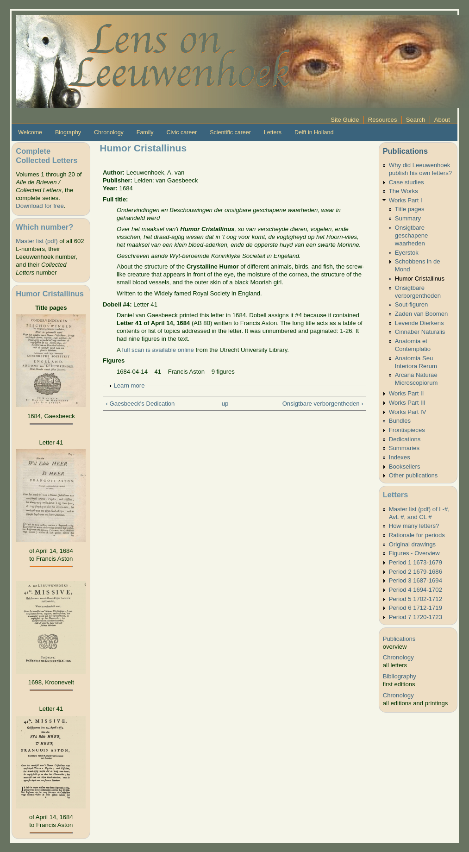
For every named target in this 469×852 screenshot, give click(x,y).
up (225, 403)
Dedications (405, 439)
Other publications (413, 475)
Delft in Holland (313, 132)
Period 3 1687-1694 (415, 580)
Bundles (400, 420)
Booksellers (404, 466)
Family (145, 132)
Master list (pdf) (36, 241)
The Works (403, 191)
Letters (272, 132)
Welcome (30, 132)
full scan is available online (158, 349)
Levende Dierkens (419, 323)
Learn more (128, 385)
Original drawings (412, 544)
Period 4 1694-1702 (415, 589)
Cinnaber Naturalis (420, 331)
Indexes (399, 457)
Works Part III (407, 402)
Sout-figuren (411, 304)
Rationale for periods (417, 535)
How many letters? (414, 525)
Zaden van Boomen (421, 313)
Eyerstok (407, 252)
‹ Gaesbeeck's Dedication (140, 403)
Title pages (410, 209)
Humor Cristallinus (419, 278)
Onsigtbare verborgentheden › (322, 403)
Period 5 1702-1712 (415, 598)
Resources (382, 119)
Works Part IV (407, 411)
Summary (408, 218)
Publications (405, 151)
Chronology (109, 132)
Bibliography (399, 676)
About (442, 119)
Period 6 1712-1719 (415, 607)
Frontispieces (407, 429)
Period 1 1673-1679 (415, 562)
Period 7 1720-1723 (415, 617)
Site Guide (345, 119)
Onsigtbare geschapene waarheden (411, 235)
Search (415, 119)
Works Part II (406, 393)
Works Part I (405, 200)
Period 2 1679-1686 (415, 571)
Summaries (404, 448)
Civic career (181, 132)
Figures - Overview (414, 553)
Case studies (406, 182)
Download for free (39, 205)
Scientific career (230, 132)
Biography (68, 132)
